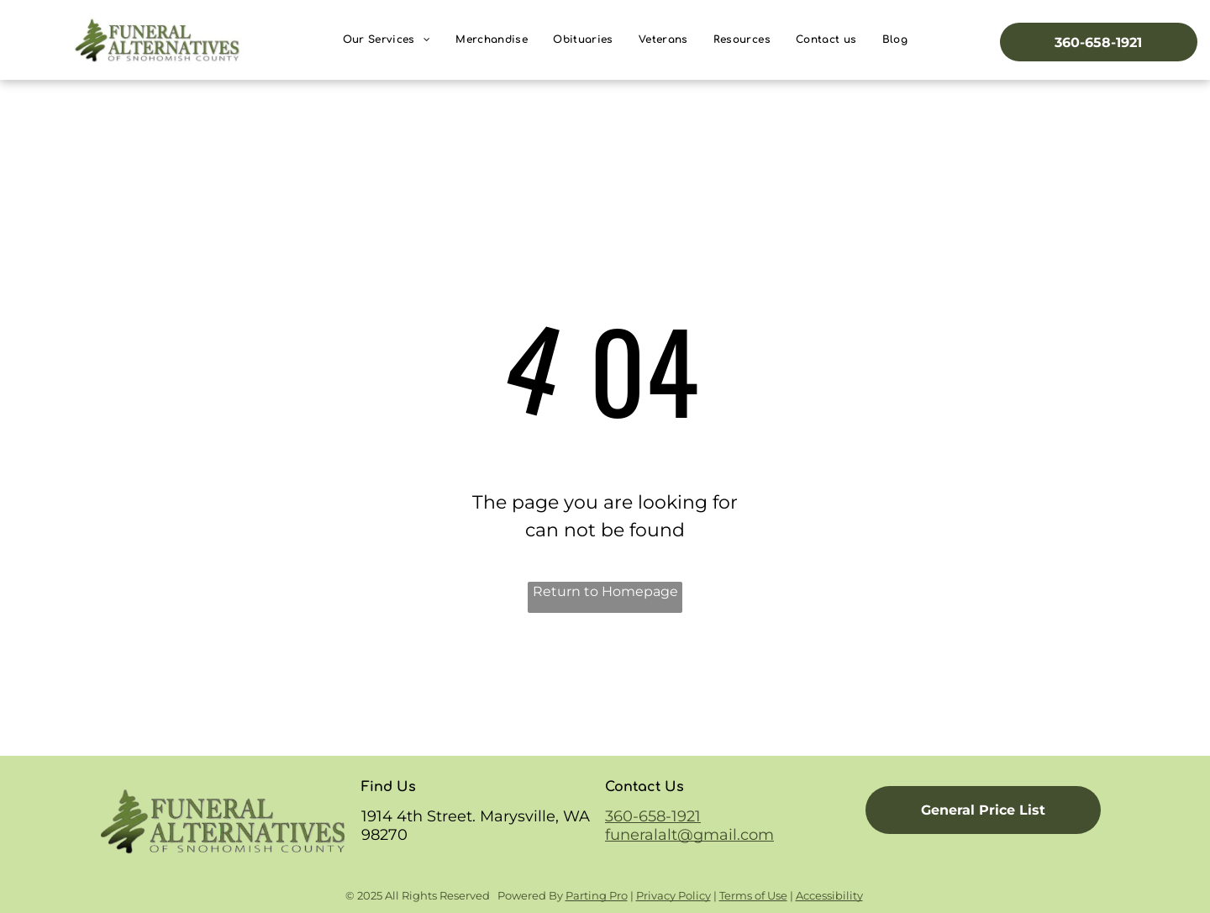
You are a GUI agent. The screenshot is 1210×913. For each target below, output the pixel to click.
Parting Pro (597, 895)
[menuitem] (387, 40)
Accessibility (829, 895)
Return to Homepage (605, 591)
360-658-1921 (653, 816)
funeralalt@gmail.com (689, 835)
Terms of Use (753, 895)
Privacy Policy (673, 895)
